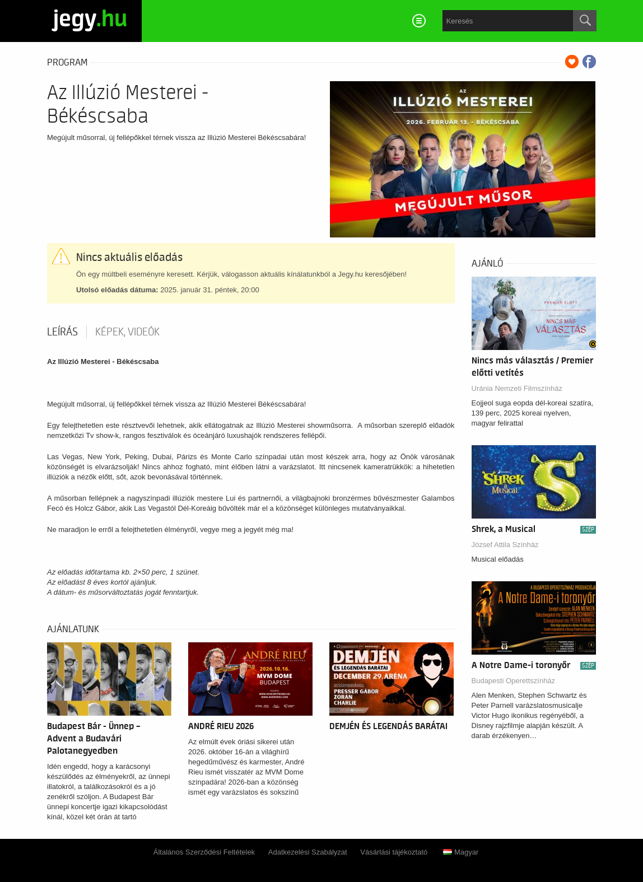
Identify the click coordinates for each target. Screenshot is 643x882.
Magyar (460, 852)
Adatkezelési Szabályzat (307, 852)
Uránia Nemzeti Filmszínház (517, 388)
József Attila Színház (505, 544)
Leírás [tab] (62, 332)
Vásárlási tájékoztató (393, 852)
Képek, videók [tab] (127, 332)
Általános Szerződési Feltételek (204, 852)
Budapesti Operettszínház (514, 680)
